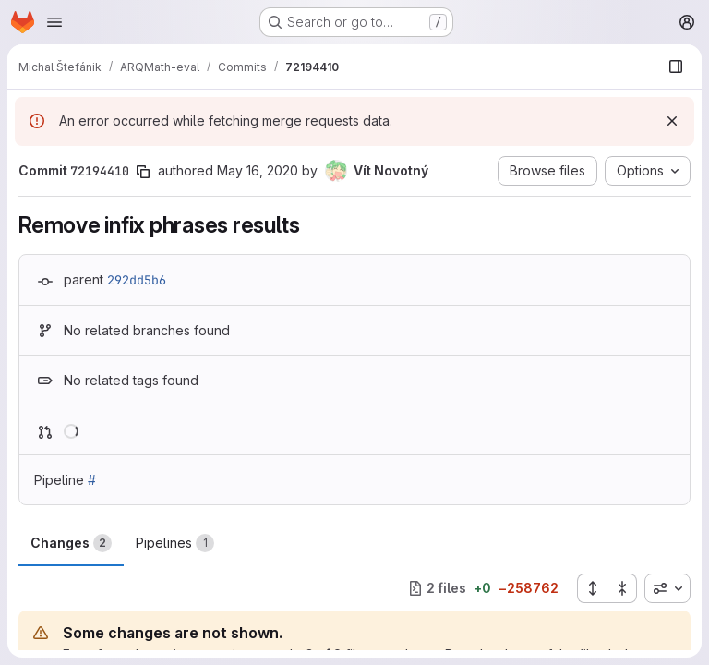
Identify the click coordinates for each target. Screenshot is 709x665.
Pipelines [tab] (175, 543)
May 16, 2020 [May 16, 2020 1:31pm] (257, 170)
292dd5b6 (136, 280)
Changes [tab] (71, 543)
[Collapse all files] (622, 588)
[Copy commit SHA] (143, 172)
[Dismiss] (672, 121)
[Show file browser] (676, 66)
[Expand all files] (592, 588)
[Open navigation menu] (54, 22)
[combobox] (667, 588)
